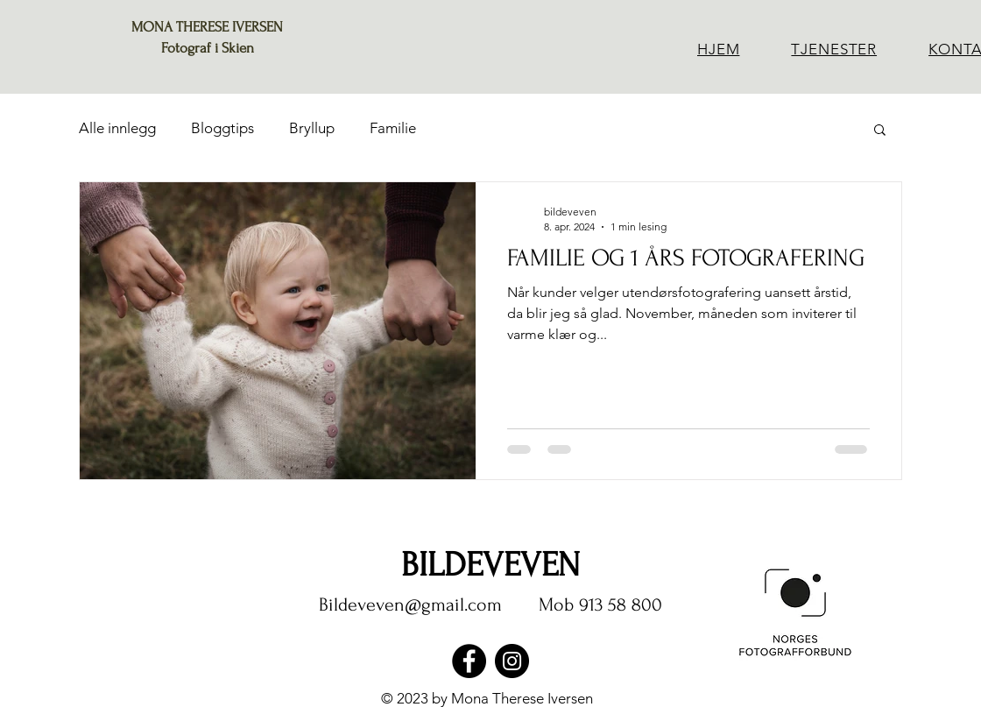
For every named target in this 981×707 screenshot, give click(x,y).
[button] (880, 131)
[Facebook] (469, 661)
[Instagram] (512, 661)
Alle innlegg (117, 128)
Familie (393, 128)
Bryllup (312, 128)
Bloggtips (222, 128)
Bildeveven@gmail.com (410, 604)
